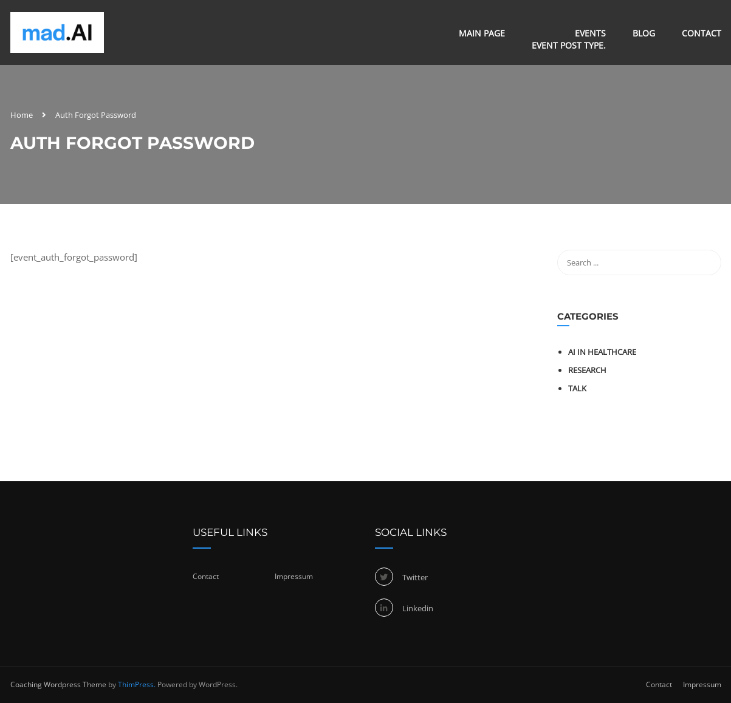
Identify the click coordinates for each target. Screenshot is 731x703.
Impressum (294, 576)
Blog (644, 33)
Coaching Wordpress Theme (58, 684)
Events (569, 39)
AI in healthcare (602, 351)
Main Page (482, 33)
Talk (577, 388)
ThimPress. (137, 684)
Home (21, 114)
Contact (701, 33)
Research (587, 370)
